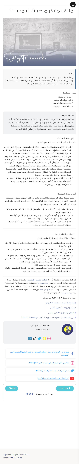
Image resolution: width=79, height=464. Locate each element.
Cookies (19, 457)
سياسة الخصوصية (8, 457)
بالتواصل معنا (45, 291)
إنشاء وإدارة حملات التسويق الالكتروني (61, 305)
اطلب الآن (11, 390)
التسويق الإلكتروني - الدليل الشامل (62, 314)
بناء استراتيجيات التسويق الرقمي (63, 310)
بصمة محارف (43, 285)
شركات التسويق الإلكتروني (37, 282)
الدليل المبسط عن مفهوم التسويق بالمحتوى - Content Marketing (49, 319)
